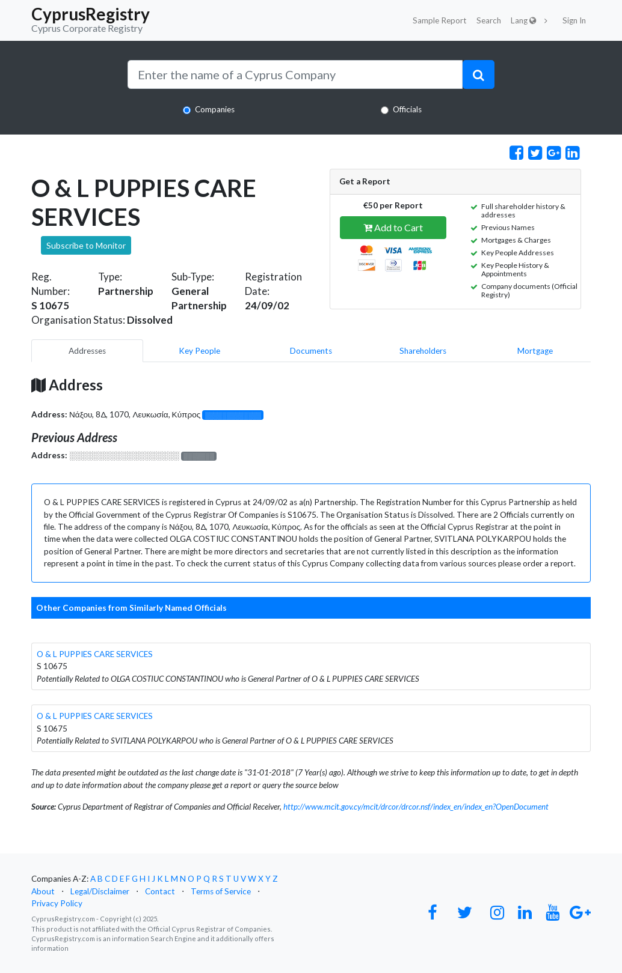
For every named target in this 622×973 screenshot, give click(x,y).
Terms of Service (221, 891)
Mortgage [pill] (535, 351)
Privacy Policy (56, 903)
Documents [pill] (311, 351)
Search (488, 20)
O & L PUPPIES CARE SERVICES (95, 654)
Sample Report (440, 20)
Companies (215, 109)
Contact (160, 891)
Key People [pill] (199, 351)
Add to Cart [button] (393, 227)
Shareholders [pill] (422, 351)
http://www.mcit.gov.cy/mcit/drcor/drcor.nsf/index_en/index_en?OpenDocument (416, 806)
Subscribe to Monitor (86, 245)
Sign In (574, 20)
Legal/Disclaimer (99, 891)
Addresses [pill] (87, 351)
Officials (407, 109)
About (43, 891)
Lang (524, 20)
